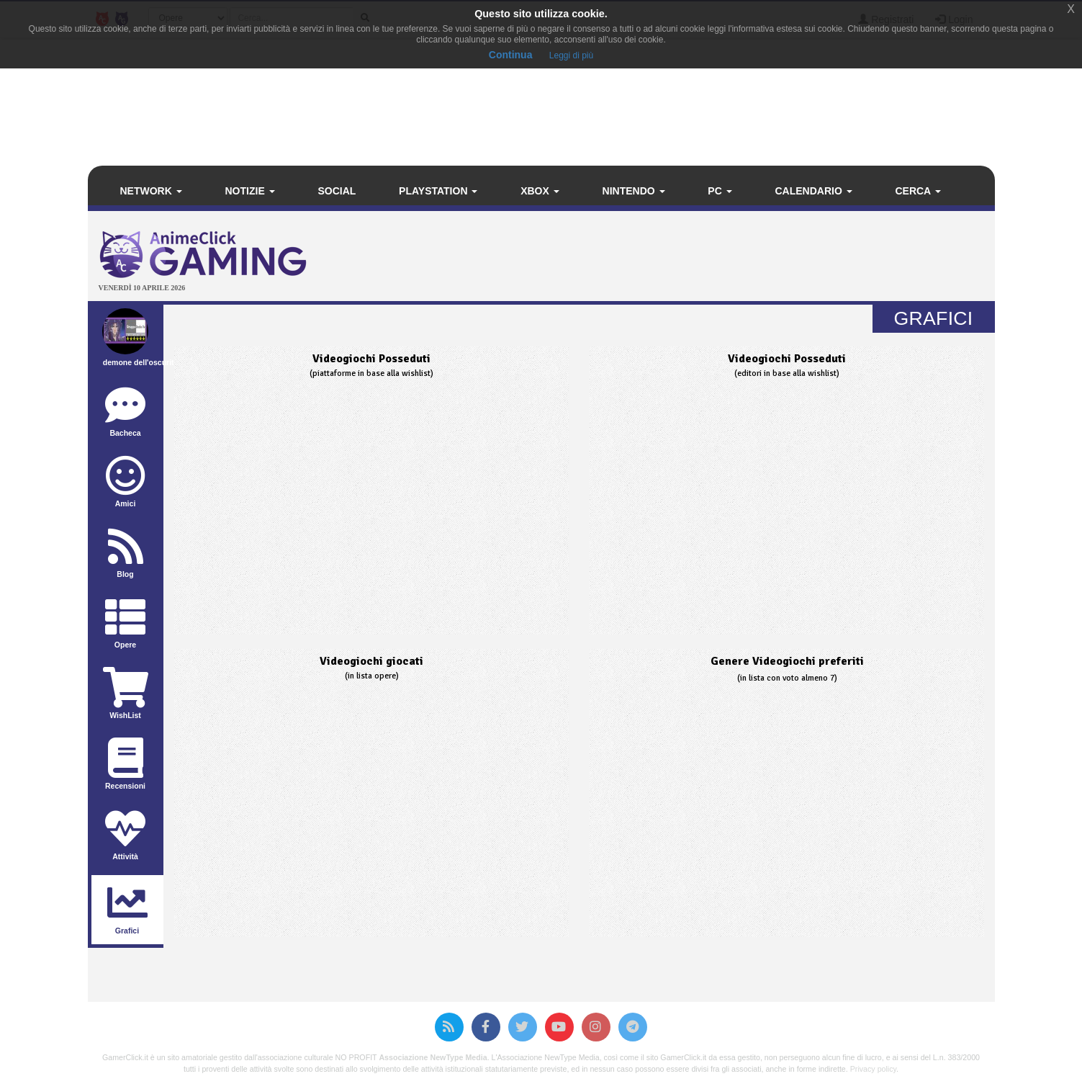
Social (336, 191)
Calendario (813, 191)
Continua (511, 54)
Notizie (250, 191)
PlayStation (438, 191)
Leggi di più (571, 55)
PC (719, 191)
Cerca (917, 191)
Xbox (539, 191)
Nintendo (634, 191)
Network (151, 191)
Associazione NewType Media (433, 1057)
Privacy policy (873, 1069)
